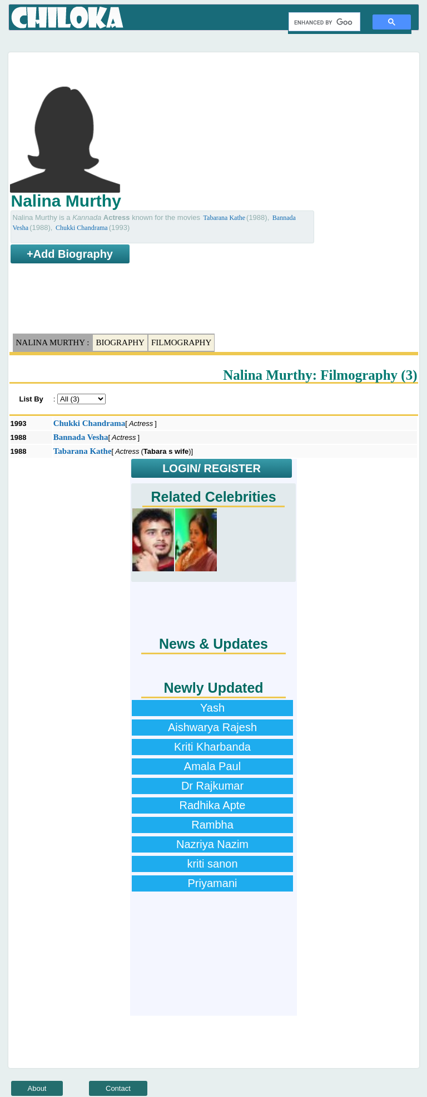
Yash (212, 708)
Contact (118, 1088)
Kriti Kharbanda (212, 747)
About (37, 1088)
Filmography (181, 342)
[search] (323, 22)
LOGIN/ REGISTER (211, 468)
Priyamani (212, 883)
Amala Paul (212, 766)
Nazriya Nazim (212, 844)
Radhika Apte (213, 805)
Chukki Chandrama (82, 228)
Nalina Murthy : (53, 342)
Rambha (212, 825)
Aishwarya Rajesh (212, 727)
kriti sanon (212, 864)
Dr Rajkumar (212, 786)
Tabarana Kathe (224, 218)
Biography (120, 342)
